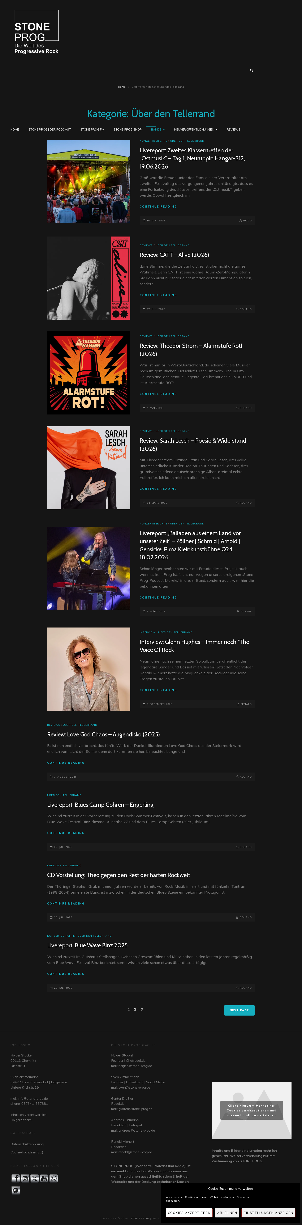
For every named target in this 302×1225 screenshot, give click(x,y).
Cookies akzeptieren (189, 1213)
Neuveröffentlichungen (194, 70)
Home (14, 70)
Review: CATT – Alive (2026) (174, 254)
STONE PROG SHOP (128, 70)
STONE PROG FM (92, 70)
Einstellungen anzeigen (268, 1213)
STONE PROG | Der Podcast (50, 70)
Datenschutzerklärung (27, 1144)
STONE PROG (139, 1218)
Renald (246, 704)
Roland (246, 309)
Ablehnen (227, 1213)
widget (252, 1058)
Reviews (233, 70)
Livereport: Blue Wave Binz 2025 (87, 945)
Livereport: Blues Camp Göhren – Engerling (100, 804)
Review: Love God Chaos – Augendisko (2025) (103, 734)
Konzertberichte (153, 140)
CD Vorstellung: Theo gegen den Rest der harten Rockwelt (118, 875)
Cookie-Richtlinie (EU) (26, 1152)
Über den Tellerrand (187, 140)
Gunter (246, 611)
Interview (148, 632)
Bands (156, 70)
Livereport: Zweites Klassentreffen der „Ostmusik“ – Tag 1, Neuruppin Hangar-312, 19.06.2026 (192, 158)
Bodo (247, 220)
